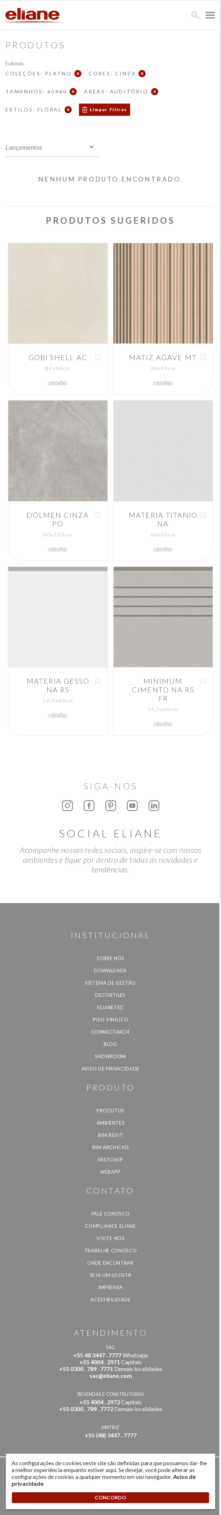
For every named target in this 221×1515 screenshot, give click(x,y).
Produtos (110, 1110)
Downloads (110, 970)
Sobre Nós (110, 958)
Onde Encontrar (110, 1263)
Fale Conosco (111, 1214)
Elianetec (110, 1007)
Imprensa (110, 1287)
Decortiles (110, 995)
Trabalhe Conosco (110, 1250)
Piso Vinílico (110, 1020)
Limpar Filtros (108, 109)
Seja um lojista (111, 1275)
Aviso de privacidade (110, 1069)
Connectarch (110, 1032)
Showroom (110, 1056)
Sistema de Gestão (110, 983)
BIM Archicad (110, 1147)
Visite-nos (110, 1238)
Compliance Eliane (110, 1226)
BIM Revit (110, 1135)
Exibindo (14, 63)
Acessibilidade (110, 1299)
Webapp (110, 1172)
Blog (110, 1044)
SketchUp (110, 1159)
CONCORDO (110, 1497)
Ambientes (111, 1123)
